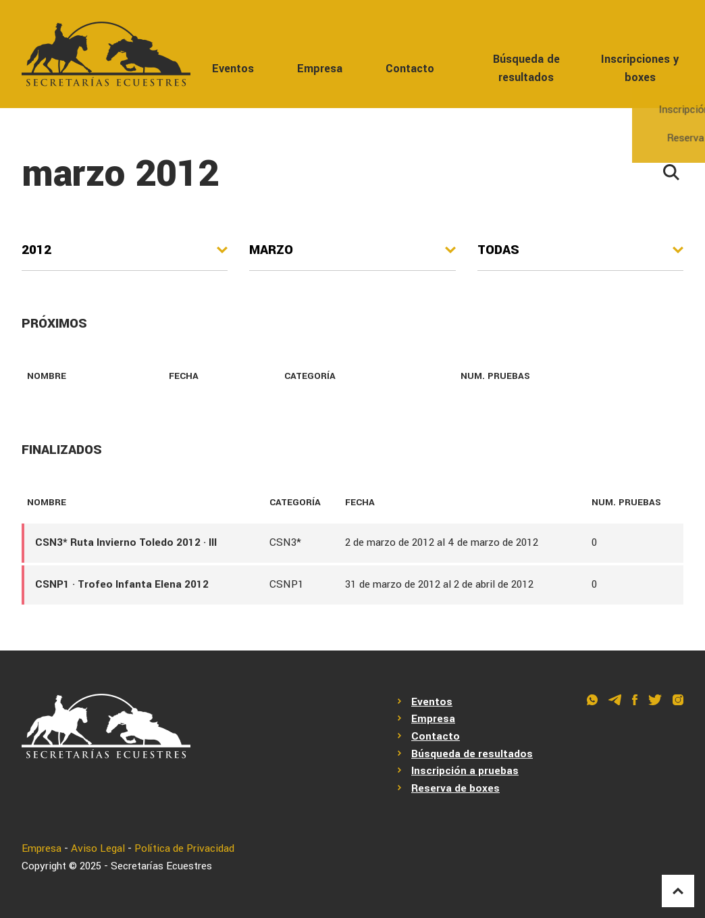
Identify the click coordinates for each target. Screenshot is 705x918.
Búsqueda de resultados (526, 68)
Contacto (410, 68)
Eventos (233, 68)
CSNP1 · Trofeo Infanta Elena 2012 (122, 584)
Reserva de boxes (455, 788)
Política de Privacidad (184, 848)
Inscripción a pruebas (465, 770)
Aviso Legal (98, 848)
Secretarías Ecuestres (161, 866)
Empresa (319, 68)
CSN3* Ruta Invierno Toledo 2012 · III (126, 542)
